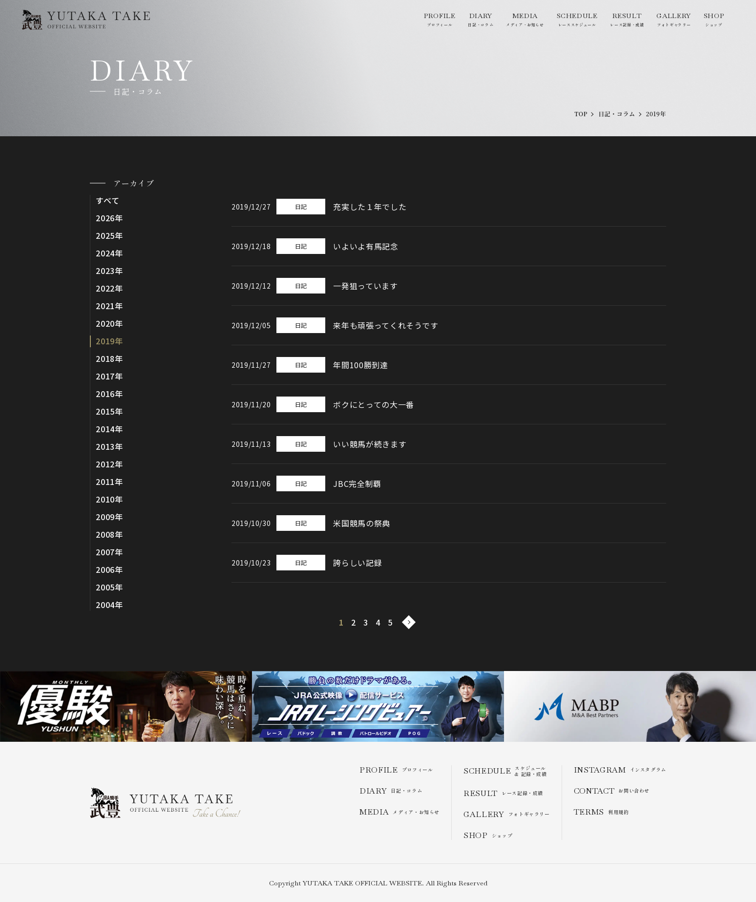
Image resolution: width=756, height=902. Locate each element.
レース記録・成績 (627, 19)
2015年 (109, 411)
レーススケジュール (577, 19)
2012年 (109, 464)
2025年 (109, 235)
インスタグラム (620, 770)
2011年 (109, 481)
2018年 (109, 358)
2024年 (109, 253)
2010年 (109, 499)
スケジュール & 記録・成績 (505, 771)
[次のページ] (409, 622)
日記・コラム (480, 19)
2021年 (109, 306)
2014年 (109, 429)
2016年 (109, 393)
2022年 (109, 288)
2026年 (109, 218)
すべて (107, 200)
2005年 (109, 587)
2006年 (109, 569)
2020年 (109, 323)
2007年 (109, 552)
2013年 (109, 446)
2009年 (109, 517)
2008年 (109, 534)
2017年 (109, 376)
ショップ (714, 19)
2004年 (109, 604)
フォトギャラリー (673, 19)
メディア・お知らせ (525, 19)
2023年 (109, 270)
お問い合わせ (612, 791)
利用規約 (601, 812)
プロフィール (439, 19)
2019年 (109, 341)
